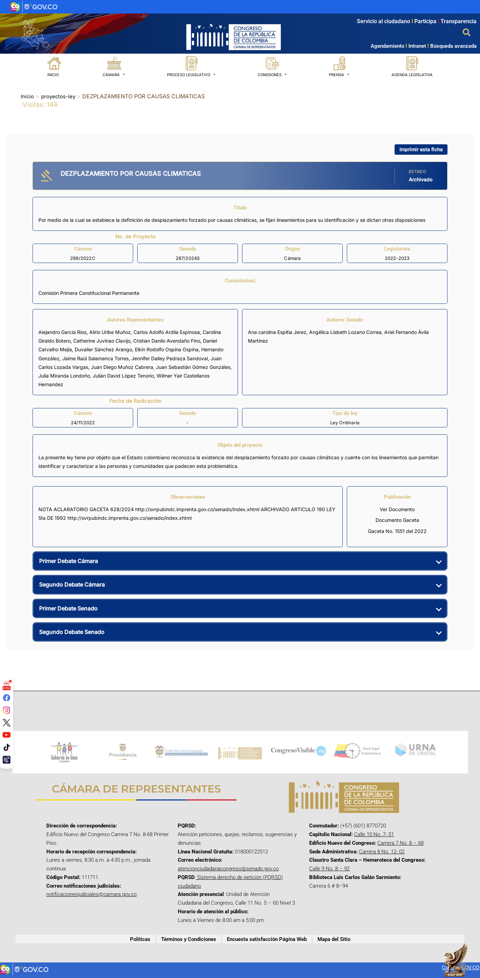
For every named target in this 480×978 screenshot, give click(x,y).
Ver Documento (397, 509)
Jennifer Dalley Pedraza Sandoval (169, 358)
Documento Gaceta (397, 520)
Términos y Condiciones (188, 939)
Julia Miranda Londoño (64, 376)
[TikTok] (6, 747)
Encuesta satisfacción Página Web (267, 939)
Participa (427, 21)
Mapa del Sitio (333, 939)
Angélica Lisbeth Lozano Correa (345, 332)
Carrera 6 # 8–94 (328, 886)
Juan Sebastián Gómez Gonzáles (193, 367)
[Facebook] (6, 698)
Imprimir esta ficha (421, 149)
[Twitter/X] (6, 722)
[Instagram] (6, 710)
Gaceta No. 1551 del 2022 (397, 531)
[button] (467, 33)
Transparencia (459, 21)
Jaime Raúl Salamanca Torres (95, 358)
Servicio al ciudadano (383, 21)
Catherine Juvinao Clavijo (101, 341)
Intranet (415, 46)
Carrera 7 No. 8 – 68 (400, 843)
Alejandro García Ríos (62, 332)
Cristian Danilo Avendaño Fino (166, 341)
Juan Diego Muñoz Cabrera (122, 367)
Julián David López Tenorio (123, 376)
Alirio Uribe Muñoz (110, 332)
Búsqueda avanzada (453, 46)
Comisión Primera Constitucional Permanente (88, 293)
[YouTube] (6, 735)
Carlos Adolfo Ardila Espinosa (166, 332)
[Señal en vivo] (6, 685)
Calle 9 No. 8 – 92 (329, 869)
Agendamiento (387, 46)
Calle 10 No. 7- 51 (374, 834)
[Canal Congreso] (6, 759)
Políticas (140, 939)
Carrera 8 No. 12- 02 (382, 852)
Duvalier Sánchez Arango (103, 349)
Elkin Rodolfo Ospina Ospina (167, 349)
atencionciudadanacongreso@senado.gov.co (228, 869)
